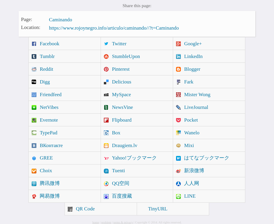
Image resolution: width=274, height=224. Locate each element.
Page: (26, 19)
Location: (30, 27)
